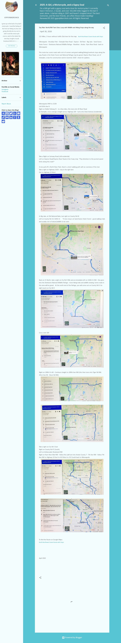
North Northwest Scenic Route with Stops (90, 36)
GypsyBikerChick (11, 18)
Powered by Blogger (72, 638)
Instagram (5, 89)
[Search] (108, 5)
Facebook (5, 91)
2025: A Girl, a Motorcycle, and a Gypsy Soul (62, 5)
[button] (104, 28)
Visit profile (11, 46)
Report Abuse (6, 104)
